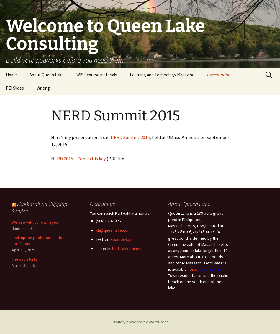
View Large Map (209, 269)
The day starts (24, 259)
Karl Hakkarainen (126, 248)
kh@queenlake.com (113, 230)
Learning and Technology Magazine (162, 75)
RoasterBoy (120, 239)
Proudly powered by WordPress (140, 322)
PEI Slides (15, 88)
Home (11, 75)
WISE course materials (96, 75)
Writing (43, 88)
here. (192, 269)
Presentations (219, 75)
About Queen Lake (47, 75)
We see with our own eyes (35, 222)
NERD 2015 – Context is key (78, 159)
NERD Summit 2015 (130, 137)
